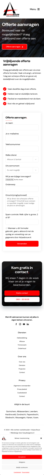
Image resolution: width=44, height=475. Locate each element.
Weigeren (22, 462)
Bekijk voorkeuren (22, 467)
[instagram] (20, 324)
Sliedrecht (10, 417)
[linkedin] (28, 324)
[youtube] (24, 324)
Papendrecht (32, 414)
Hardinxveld (10, 414)
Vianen (29, 417)
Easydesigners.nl (28, 433)
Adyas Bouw (35, 430)
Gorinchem (11, 411)
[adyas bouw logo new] (11, 2)
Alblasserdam (23, 411)
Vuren (35, 417)
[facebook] (16, 324)
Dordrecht (21, 414)
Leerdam (34, 411)
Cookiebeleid (17, 472)
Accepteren (22, 457)
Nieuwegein (20, 417)
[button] (41, 438)
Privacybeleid (25, 472)
